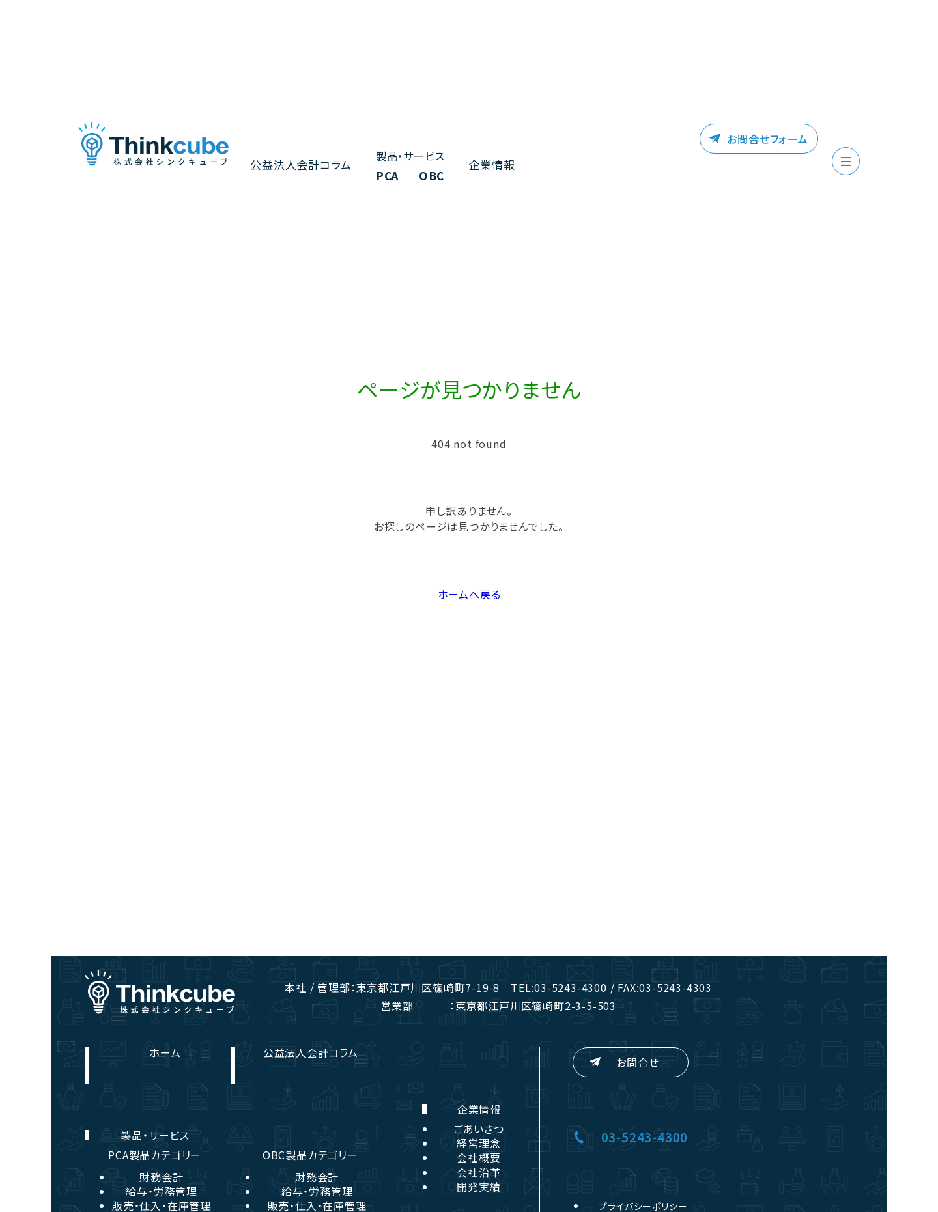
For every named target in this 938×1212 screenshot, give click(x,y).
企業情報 (484, 165)
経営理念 (478, 1143)
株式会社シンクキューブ (153, 144)
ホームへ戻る (469, 594)
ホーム (164, 1052)
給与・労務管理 (161, 1191)
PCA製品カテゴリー (154, 1155)
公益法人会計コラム (297, 165)
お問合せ (637, 1062)
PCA (380, 177)
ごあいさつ (478, 1128)
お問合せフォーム (768, 139)
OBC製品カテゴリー (310, 1155)
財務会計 (161, 1177)
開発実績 (478, 1186)
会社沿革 (478, 1172)
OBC (426, 177)
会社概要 (478, 1157)
